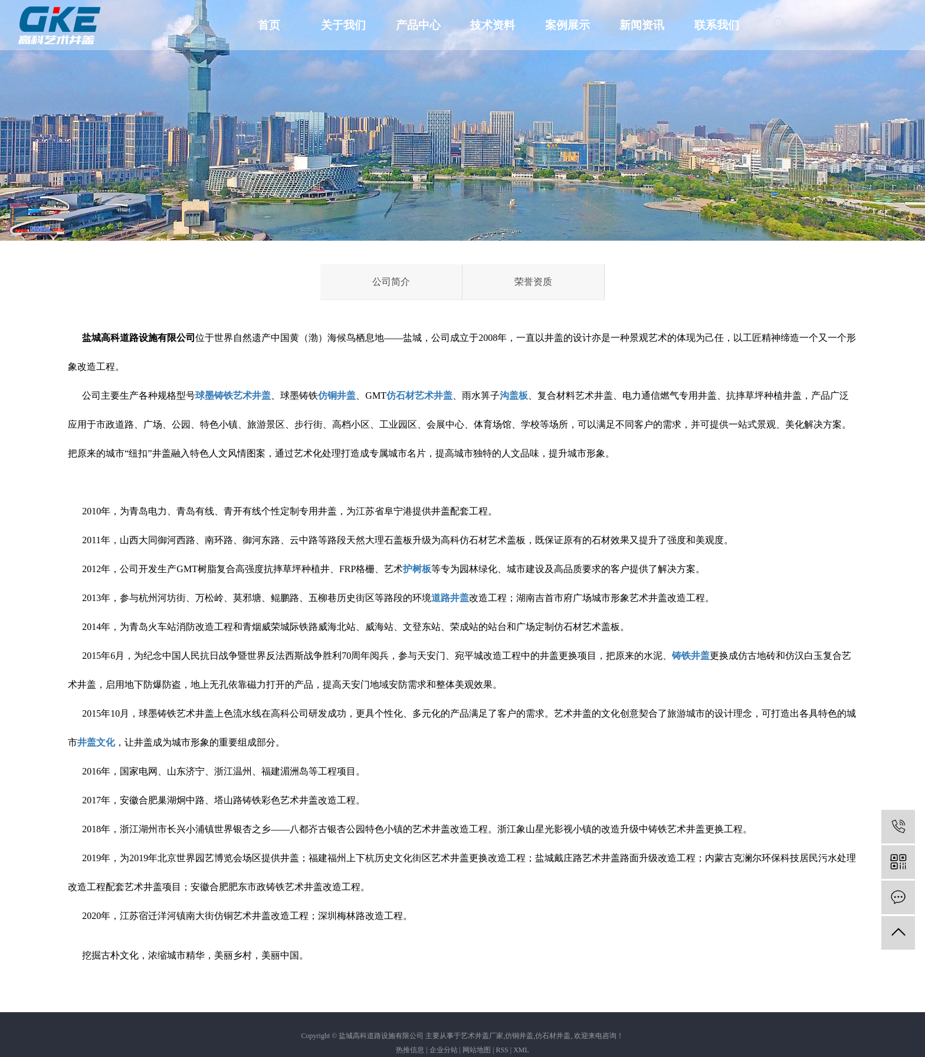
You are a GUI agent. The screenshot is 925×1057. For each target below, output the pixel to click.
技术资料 (492, 25)
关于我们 (343, 25)
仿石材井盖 (552, 1036)
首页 (269, 25)
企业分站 (443, 1050)
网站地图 (476, 1050)
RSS (502, 1050)
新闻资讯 (641, 25)
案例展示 (567, 25)
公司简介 (391, 282)
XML (521, 1050)
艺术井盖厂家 (482, 1036)
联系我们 (716, 25)
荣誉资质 (533, 282)
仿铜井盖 (519, 1036)
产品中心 (418, 25)
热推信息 (410, 1050)
